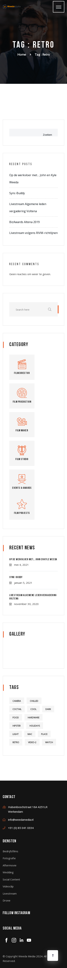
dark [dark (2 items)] (48, 709)
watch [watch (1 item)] (49, 742)
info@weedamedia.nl (20, 819)
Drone (6, 900)
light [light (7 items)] (16, 734)
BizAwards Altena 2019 (24, 222)
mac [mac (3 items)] (30, 734)
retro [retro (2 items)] (16, 742)
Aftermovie (9, 865)
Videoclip (8, 886)
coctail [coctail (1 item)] (17, 709)
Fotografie (9, 858)
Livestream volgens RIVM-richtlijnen (33, 233)
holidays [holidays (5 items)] (34, 725)
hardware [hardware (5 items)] (33, 717)
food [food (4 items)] (16, 717)
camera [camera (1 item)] (17, 701)
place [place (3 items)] (44, 734)
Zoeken (47, 134)
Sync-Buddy (17, 193)
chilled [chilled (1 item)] (34, 701)
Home (21, 54)
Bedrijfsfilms (10, 851)
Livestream (10, 893)
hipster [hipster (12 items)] (17, 725)
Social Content (11, 879)
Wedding (8, 872)
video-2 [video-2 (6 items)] (32, 742)
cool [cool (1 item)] (33, 709)
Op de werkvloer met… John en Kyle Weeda (33, 559)
